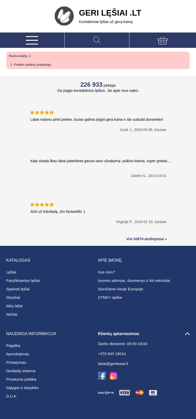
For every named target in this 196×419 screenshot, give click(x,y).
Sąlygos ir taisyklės (22, 387)
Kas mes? (106, 272)
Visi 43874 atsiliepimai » (146, 239)
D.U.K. (11, 396)
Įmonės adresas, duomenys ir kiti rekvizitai (134, 280)
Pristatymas (16, 362)
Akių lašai (14, 306)
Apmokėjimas (17, 354)
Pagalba (13, 345)
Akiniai (11, 314)
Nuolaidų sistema (20, 371)
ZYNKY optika (110, 297)
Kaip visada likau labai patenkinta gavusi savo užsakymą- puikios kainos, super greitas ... (101, 161)
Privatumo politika (21, 379)
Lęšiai (11, 272)
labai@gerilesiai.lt (113, 364)
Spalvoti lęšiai (18, 289)
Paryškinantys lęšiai (23, 280)
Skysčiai (13, 297)
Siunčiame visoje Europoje (120, 289)
